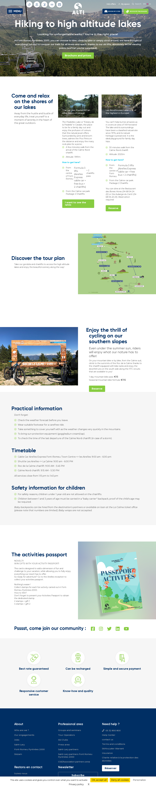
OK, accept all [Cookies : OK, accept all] (99, 780)
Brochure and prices (78, 55)
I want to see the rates (75, 203)
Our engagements (24, 735)
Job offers (111, 4)
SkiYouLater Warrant (113, 748)
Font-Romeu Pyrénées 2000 (29, 749)
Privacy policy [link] (76, 784)
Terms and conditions (113, 744)
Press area (64, 744)
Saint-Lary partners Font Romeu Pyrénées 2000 (75, 755)
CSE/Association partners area (74, 761)
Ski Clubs (63, 739)
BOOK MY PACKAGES (138, 11)
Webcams (37, 4)
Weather (29, 4)
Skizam (18, 754)
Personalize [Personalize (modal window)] (139, 780)
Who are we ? (21, 730)
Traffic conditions (52, 4)
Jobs (16, 739)
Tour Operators (66, 735)
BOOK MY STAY (114, 11)
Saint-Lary (19, 744)
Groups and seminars (69, 730)
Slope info (44, 4)
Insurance (107, 753)
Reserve (113, 208)
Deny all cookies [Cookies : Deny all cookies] (120, 780)
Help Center (108, 735)
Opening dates (59, 4)
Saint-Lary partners (68, 749)
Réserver (111, 768)
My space (123, 4)
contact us (107, 739)
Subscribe (77, 775)
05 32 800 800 (113, 730)
